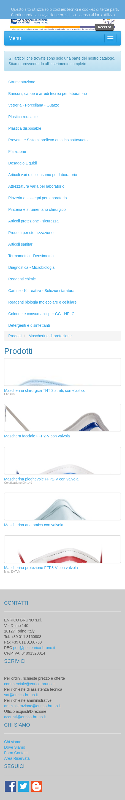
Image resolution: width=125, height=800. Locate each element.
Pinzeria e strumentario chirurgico (37, 209)
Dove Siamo (14, 747)
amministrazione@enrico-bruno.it (32, 706)
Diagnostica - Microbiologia (31, 267)
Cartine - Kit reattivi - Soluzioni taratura (41, 290)
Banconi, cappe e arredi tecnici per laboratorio (47, 93)
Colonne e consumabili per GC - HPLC (41, 314)
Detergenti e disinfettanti (29, 325)
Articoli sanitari (20, 244)
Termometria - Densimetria (31, 256)
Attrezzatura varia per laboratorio (36, 186)
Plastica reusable (23, 117)
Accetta (104, 26)
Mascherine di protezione (50, 336)
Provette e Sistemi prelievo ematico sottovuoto (48, 140)
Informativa (21, 20)
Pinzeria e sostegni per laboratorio (37, 198)
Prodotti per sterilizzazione (30, 232)
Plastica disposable (24, 128)
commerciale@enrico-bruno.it (29, 684)
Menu (15, 38)
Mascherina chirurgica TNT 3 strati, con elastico (44, 390)
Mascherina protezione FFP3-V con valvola (41, 567)
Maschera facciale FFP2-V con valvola (37, 436)
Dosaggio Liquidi (22, 163)
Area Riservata (17, 758)
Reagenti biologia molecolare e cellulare (42, 302)
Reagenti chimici (22, 279)
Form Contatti (16, 753)
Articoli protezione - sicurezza (33, 221)
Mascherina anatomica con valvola (33, 525)
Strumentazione (21, 82)
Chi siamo (12, 742)
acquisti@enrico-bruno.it (25, 717)
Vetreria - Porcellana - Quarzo (33, 105)
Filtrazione (17, 151)
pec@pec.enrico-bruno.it (34, 647)
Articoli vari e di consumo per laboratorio (42, 174)
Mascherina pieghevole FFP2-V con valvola (41, 479)
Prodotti (14, 336)
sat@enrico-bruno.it (21, 695)
